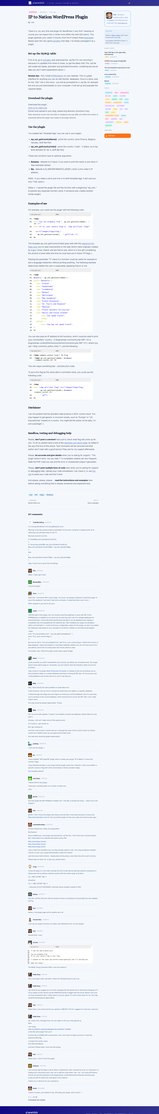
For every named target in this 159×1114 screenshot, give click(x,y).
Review (118, 122)
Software (120, 105)
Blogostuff (109, 105)
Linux (107, 56)
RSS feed (110, 135)
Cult (126, 99)
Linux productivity (110, 74)
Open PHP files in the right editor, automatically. (115, 53)
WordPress (33, 12)
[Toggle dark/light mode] (129, 3)
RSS (126, 109)
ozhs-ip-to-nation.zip (37, 108)
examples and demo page (75, 436)
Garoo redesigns (93, 496)
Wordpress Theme (112, 115)
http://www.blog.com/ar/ (37, 837)
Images (114, 99)
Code (30, 488)
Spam (115, 109)
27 (121, 35)
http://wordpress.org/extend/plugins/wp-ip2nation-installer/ (49, 1022)
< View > (35, 214)
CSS (121, 109)
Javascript (109, 122)
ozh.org (130, 1106)
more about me (122, 23)
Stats (126, 102)
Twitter (108, 125)
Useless (114, 119)
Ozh (32, 22)
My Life (108, 96)
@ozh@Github (108, 1106)
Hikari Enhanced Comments (56, 664)
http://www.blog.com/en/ (37, 835)
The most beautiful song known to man (117, 67)
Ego (121, 119)
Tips (106, 112)
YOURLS (111, 20)
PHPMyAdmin (57, 76)
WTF (106, 119)
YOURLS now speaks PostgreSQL (115, 61)
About (88, 1106)
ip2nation (56, 41)
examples (88, 38)
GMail (126, 122)
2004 (113, 35)
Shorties (108, 77)
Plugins (42, 488)
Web (116, 92)
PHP (36, 488)
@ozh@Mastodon (120, 1106)
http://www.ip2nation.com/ (37, 811)
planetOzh (39, 2)
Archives (94, 1106)
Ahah (107, 99)
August (118, 35)
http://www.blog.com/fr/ (37, 840)
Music (107, 70)
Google (108, 102)
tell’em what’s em (34, 496)
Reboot (106, 81)
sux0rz (108, 109)
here (44, 568)
